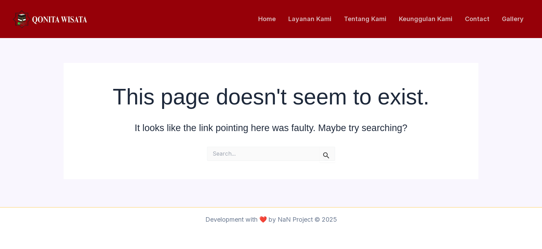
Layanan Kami (309, 18)
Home (267, 18)
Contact (477, 18)
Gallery (513, 18)
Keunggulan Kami (425, 18)
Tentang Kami (365, 18)
